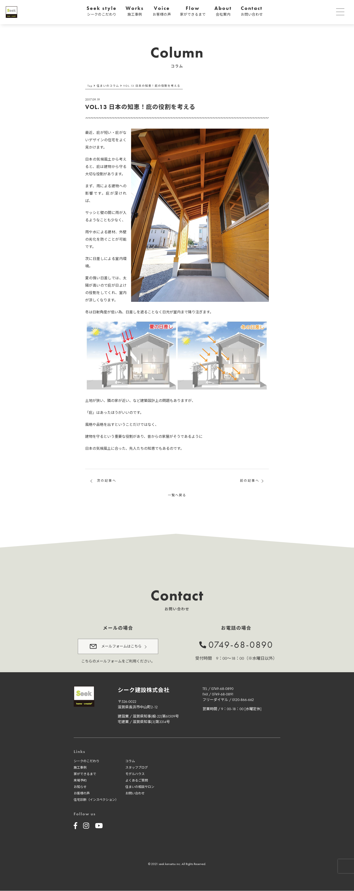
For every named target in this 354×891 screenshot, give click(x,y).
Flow (193, 11)
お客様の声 (82, 793)
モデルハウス (135, 774)
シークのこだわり (86, 761)
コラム (130, 761)
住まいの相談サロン (139, 787)
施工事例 (80, 768)
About (223, 11)
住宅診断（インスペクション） (96, 800)
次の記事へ (106, 481)
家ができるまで (85, 774)
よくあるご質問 (136, 781)
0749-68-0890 (240, 643)
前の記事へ (249, 481)
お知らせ (80, 787)
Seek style (102, 11)
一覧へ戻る (177, 495)
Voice (162, 11)
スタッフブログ (136, 768)
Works (135, 11)
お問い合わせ (135, 793)
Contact (252, 11)
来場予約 (80, 781)
